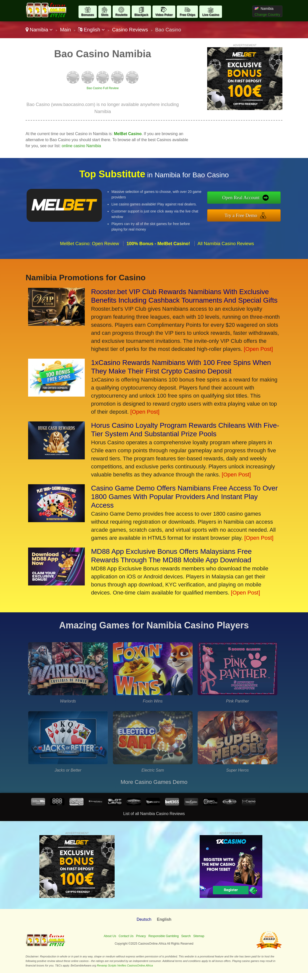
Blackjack (141, 15)
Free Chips (187, 15)
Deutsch (144, 919)
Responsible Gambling (163, 936)
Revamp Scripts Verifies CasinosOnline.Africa (125, 965)
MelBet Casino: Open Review (89, 243)
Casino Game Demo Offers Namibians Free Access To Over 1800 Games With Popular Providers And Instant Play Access (184, 496)
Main (65, 29)
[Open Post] (258, 349)
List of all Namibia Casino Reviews (154, 814)
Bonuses (87, 15)
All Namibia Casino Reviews (226, 243)
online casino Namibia (81, 146)
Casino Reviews (130, 29)
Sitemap (198, 936)
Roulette (121, 15)
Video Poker (164, 15)
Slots (104, 15)
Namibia (39, 29)
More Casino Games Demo (154, 782)
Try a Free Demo (241, 215)
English (91, 29)
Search (186, 936)
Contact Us (126, 936)
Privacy (141, 936)
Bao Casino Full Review (103, 88)
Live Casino (210, 15)
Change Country (267, 15)
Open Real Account (241, 197)
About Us (110, 936)
